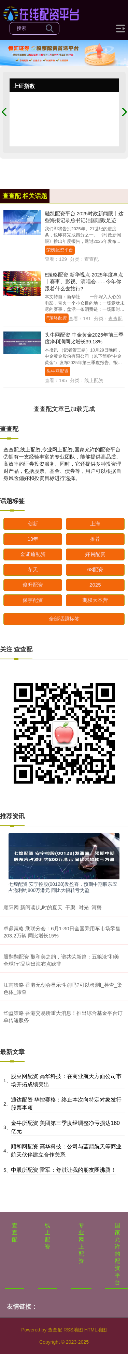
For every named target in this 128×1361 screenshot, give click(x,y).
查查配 (14, 1232)
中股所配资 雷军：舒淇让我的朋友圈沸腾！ (63, 1170)
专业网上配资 (81, 1243)
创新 (33, 523)
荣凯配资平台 (59, 250)
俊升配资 (33, 585)
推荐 (95, 539)
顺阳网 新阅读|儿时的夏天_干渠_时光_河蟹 (52, 907)
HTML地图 (95, 1329)
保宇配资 (33, 600)
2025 (95, 585)
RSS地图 (73, 1329)
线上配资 (47, 1236)
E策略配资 (56, 318)
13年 (32, 539)
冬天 (33, 569)
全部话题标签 (64, 619)
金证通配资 (33, 554)
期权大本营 (95, 600)
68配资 (95, 569)
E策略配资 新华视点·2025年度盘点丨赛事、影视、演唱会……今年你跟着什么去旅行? (84, 281)
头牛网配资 (57, 371)
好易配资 (95, 554)
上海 (95, 523)
